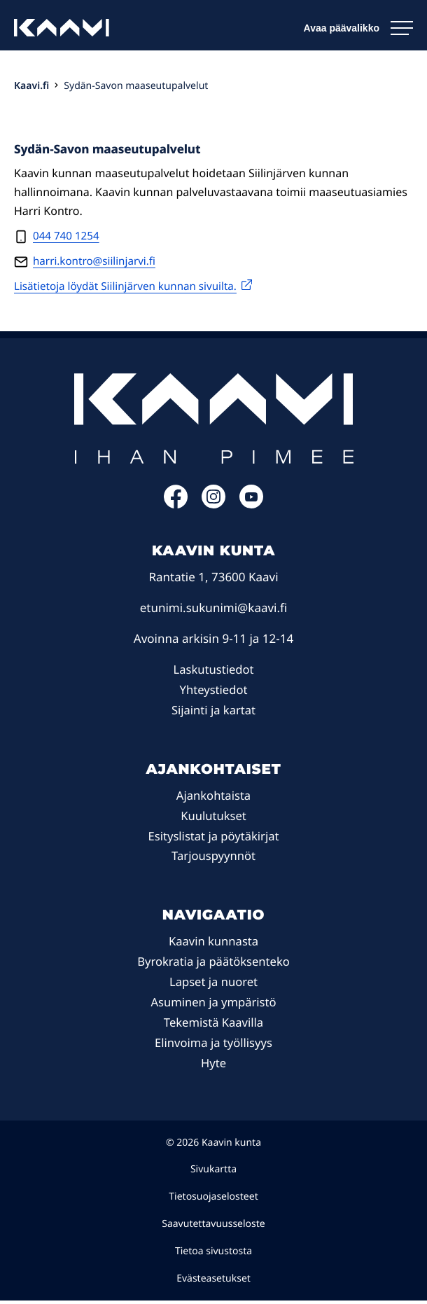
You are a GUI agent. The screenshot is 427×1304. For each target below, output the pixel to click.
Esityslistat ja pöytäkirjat (213, 839)
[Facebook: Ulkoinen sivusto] (176, 507)
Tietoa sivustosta (213, 1254)
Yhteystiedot (213, 692)
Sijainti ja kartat (213, 713)
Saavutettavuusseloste (213, 1226)
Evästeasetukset (213, 1281)
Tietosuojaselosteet (213, 1199)
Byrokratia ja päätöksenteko (213, 964)
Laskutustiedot (213, 672)
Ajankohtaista (213, 798)
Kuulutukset (213, 818)
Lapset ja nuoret (213, 984)
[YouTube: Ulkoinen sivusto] (251, 507)
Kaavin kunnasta (213, 944)
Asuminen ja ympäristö (213, 1005)
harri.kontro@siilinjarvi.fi (97, 263)
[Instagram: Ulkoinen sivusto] (213, 507)
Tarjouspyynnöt (214, 859)
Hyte (214, 1065)
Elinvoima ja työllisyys (213, 1045)
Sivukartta (213, 1172)
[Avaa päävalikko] (358, 28)
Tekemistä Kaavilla (213, 1025)
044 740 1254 (68, 236)
